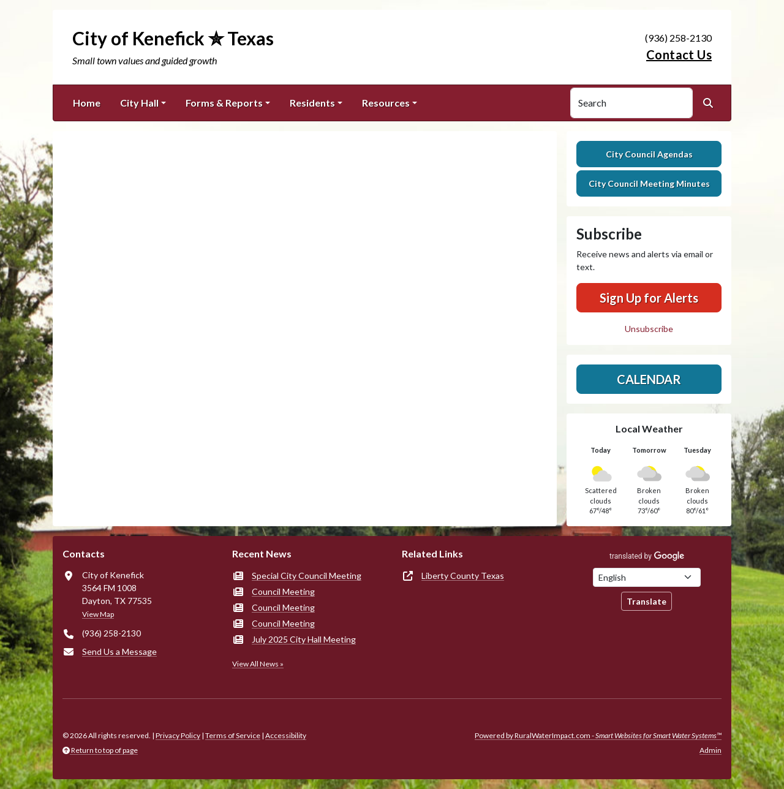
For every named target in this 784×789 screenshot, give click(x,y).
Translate (646, 601)
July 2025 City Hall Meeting (304, 639)
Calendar (649, 379)
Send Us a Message (119, 651)
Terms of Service (232, 735)
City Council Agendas (649, 154)
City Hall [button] (139, 102)
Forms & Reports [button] (224, 102)
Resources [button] (386, 102)
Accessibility (285, 735)
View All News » (258, 663)
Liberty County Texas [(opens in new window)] (462, 575)
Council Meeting (283, 591)
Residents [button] (312, 102)
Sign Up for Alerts (649, 297)
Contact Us (679, 54)
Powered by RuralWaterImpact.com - (598, 735)
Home (86, 102)
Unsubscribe (649, 328)
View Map (98, 614)
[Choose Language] (647, 577)
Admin (710, 750)
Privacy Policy (178, 735)
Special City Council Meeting (306, 575)
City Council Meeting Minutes (649, 183)
